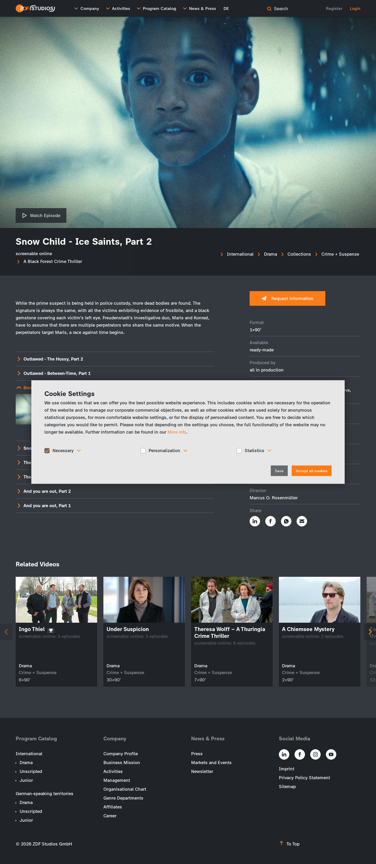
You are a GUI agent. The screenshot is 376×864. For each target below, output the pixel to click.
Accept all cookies (311, 471)
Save (279, 471)
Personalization (164, 450)
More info (177, 432)
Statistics (254, 450)
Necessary (63, 450)
